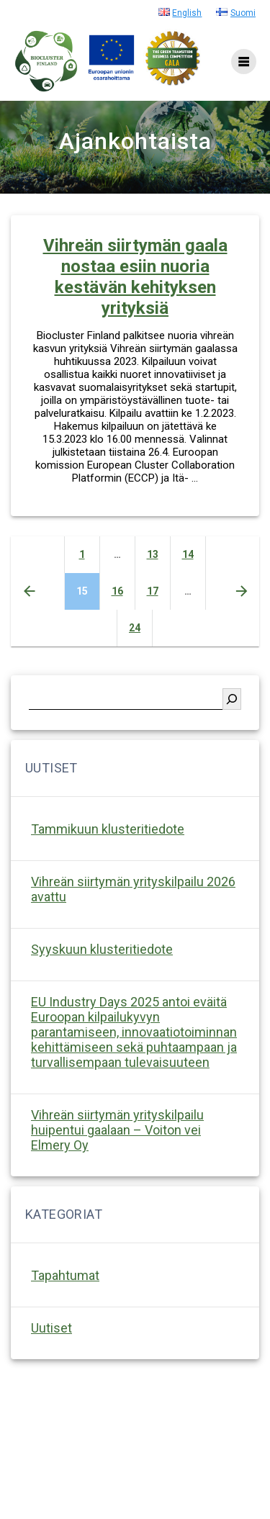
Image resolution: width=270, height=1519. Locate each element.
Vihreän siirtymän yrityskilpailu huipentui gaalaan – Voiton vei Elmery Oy (117, 1130)
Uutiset (51, 1327)
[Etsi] (231, 699)
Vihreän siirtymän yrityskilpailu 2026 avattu (133, 889)
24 (140, 627)
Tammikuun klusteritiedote (107, 829)
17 (158, 590)
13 (158, 553)
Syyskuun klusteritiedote (102, 949)
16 (123, 590)
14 (193, 553)
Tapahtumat (65, 1275)
